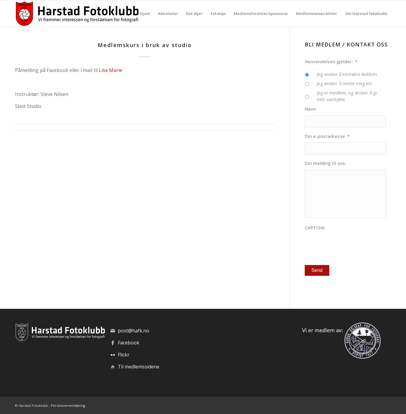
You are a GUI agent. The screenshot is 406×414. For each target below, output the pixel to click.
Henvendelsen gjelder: (331, 61)
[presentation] (350, 245)
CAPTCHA (315, 228)
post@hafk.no (133, 330)
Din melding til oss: (325, 163)
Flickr (123, 354)
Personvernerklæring (68, 405)
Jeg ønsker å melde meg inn (344, 83)
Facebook (128, 342)
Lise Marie (110, 70)
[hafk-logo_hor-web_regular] (76, 13)
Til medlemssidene (138, 366)
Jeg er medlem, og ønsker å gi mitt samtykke (347, 96)
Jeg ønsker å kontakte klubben (347, 74)
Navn (310, 109)
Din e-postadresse (327, 136)
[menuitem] (145, 13)
